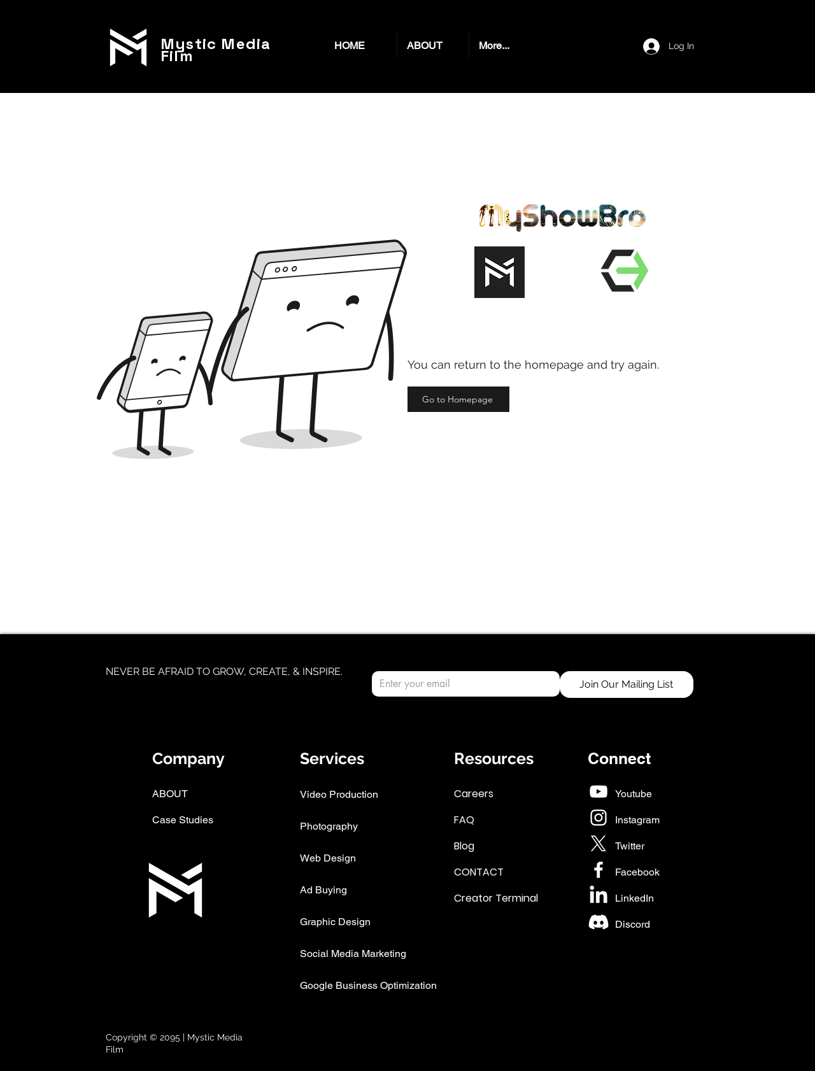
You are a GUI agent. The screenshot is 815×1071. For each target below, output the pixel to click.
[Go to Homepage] (458, 399)
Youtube (633, 794)
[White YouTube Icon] (598, 791)
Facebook (637, 872)
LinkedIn (634, 898)
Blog (464, 846)
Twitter (629, 846)
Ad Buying (323, 890)
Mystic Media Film (215, 50)
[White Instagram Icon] (598, 817)
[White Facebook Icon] (598, 870)
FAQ (464, 819)
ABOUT (170, 794)
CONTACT (479, 872)
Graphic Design (335, 922)
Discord (632, 924)
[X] (598, 844)
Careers (473, 793)
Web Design (328, 858)
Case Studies (182, 820)
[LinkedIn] (598, 896)
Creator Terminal (496, 898)
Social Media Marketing (353, 953)
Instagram (637, 820)
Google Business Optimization (368, 985)
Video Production (339, 794)
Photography (329, 826)
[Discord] (598, 922)
